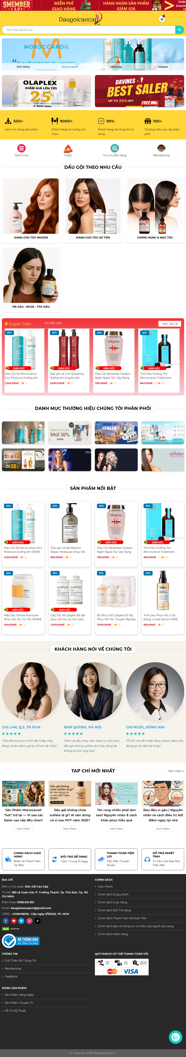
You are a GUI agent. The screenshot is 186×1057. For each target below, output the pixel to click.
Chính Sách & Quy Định (113, 894)
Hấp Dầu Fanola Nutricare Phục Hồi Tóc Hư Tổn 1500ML (23, 617)
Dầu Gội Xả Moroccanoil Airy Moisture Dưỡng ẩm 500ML (23, 375)
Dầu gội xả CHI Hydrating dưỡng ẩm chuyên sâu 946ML (68, 375)
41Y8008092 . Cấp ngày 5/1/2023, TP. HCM (40, 914)
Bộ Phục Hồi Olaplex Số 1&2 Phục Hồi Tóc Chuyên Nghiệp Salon (116, 617)
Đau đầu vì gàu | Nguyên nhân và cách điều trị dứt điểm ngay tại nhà (163, 815)
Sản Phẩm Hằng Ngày (19, 995)
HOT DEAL (23, 66)
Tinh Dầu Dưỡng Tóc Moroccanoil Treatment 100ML (157, 375)
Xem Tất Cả (169, 324)
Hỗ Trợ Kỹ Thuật (15, 1010)
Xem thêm (176, 771)
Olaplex (163, 66)
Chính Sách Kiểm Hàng (113, 934)
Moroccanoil (70, 66)
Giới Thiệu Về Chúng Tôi (20, 960)
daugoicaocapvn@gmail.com (31, 908)
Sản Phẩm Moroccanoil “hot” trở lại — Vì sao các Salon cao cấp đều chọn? (23, 815)
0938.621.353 (25, 902)
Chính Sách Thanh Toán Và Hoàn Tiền (122, 918)
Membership (13, 968)
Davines (116, 66)
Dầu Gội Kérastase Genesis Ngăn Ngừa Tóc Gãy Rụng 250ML (114, 375)
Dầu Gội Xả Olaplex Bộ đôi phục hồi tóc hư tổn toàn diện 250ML (68, 617)
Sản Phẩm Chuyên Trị (19, 1002)
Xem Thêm (23, 828)
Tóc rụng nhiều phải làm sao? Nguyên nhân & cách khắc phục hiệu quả (116, 815)
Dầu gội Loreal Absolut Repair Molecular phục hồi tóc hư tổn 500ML (68, 550)
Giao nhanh (105, 886)
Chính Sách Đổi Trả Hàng (114, 910)
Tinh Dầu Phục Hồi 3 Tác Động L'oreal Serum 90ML (161, 617)
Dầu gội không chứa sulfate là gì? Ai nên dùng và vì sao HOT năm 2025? (70, 815)
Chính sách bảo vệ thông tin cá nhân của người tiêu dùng (136, 926)
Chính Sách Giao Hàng (112, 902)
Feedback (11, 976)
